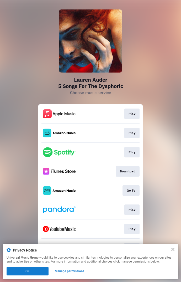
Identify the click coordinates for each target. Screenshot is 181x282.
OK (27, 271)
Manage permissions (69, 271)
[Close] (173, 249)
